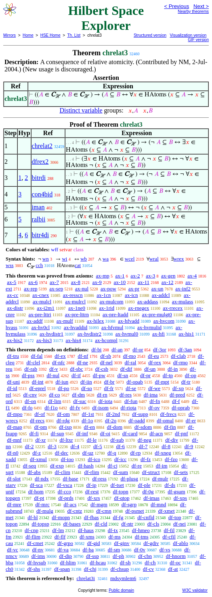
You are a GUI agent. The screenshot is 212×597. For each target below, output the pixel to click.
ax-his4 (73, 340)
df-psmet (134, 511)
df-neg (144, 440)
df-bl (32, 517)
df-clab (178, 356)
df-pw (99, 375)
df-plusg (129, 479)
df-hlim (68, 562)
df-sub (117, 440)
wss (10, 265)
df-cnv (30, 395)
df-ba (88, 550)
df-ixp (65, 427)
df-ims (38, 556)
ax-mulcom (111, 301)
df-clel (33, 362)
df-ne (82, 362)
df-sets (181, 472)
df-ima (151, 395)
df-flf (60, 537)
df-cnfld (145, 517)
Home (28, 35)
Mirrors (9, 35)
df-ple (144, 485)
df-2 (29, 446)
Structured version (150, 35)
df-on (30, 401)
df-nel (106, 362)
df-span (62, 569)
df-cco (64, 491)
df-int (38, 382)
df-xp (178, 388)
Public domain (121, 590)
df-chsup (120, 569)
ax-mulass (182, 301)
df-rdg (63, 420)
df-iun (61, 382)
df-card (130, 433)
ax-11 (143, 282)
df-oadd (136, 420)
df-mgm (98, 504)
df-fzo (171, 459)
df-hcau (98, 562)
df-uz (87, 453)
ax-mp (102, 276)
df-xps (180, 498)
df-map (14, 427)
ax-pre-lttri (39, 314)
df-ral (130, 362)
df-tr (186, 382)
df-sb (105, 356)
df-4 (75, 446)
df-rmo (180, 362)
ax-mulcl (42, 301)
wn (45, 259)
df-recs (37, 420)
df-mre (14, 504)
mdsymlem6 (123, 578)
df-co (54, 395)
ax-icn (131, 295)
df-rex (154, 362)
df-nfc (58, 362)
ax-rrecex (173, 308)
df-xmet (166, 511)
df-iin (86, 382)
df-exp (57, 466)
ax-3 (150, 276)
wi (64, 259)
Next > (201, 6)
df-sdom (143, 427)
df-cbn (145, 556)
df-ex (60, 356)
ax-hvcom (163, 321)
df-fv (75, 408)
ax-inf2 (183, 289)
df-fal (37, 356)
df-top (174, 517)
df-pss (28, 375)
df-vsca (64, 485)
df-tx (113, 530)
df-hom (36, 491)
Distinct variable (80, 110)
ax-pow (108, 289)
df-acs (70, 504)
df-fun (131, 401)
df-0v (139, 550)
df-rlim (91, 472)
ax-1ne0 (76, 308)
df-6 (120, 446)
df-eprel (37, 388)
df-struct (151, 472)
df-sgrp (129, 504)
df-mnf (14, 440)
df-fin (170, 427)
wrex (179, 259)
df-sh (125, 562)
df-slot (14, 479)
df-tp (168, 375)
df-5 (97, 446)
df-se (131, 388)
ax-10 (120, 282)
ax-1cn (104, 295)
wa (106, 259)
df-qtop (121, 498)
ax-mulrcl (75, 301)
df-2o (110, 420)
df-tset (117, 485)
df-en (89, 427)
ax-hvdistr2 (89, 334)
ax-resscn (73, 295)
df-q (111, 453)
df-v (53, 369)
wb (83, 259)
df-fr (109, 388)
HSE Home (50, 35)
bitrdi (39, 177)
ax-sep (56, 289)
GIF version (198, 40)
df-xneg (163, 453)
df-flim (32, 537)
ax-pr (133, 289)
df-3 (52, 446)
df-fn (154, 401)
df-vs (165, 550)
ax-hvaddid (75, 327)
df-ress (99, 479)
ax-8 (75, 282)
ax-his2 (14, 340)
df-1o (87, 420)
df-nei (179, 524)
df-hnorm (176, 556)
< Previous (176, 6)
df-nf (83, 356)
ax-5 (11, 282)
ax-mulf (65, 321)
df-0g (147, 491)
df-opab (134, 382)
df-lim (54, 401)
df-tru (13, 356)
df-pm (40, 427)
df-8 (166, 446)
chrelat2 (42, 145)
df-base (70, 479)
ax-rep (30, 289)
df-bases (71, 524)
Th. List (74, 35)
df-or (137, 350)
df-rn (102, 395)
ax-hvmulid (149, 327)
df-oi (105, 433)
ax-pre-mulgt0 (157, 314)
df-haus (86, 530)
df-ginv (121, 543)
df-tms (142, 537)
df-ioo (67, 459)
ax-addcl (161, 295)
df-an (116, 350)
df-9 (189, 446)
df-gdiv (151, 543)
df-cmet (35, 543)
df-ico (94, 459)
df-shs (33, 569)
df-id (12, 388)
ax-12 (168, 282)
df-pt (39, 498)
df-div (171, 440)
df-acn (156, 433)
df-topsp (40, 524)
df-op (190, 375)
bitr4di (40, 235)
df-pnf (181, 433)
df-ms (115, 537)
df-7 (143, 446)
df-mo (129, 356)
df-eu (153, 356)
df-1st (88, 414)
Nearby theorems (193, 11)
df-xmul (38, 459)
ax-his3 (44, 340)
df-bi (96, 350)
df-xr (40, 440)
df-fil (169, 530)
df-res (126, 395)
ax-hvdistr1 (51, 334)
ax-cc (12, 295)
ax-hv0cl (40, 327)
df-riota (128, 408)
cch (39, 265)
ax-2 (135, 276)
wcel (130, 259)
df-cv (148, 569)
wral (154, 259)
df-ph (118, 556)
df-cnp (31, 530)
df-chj (90, 569)
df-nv (37, 550)
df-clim (62, 472)
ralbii (39, 219)
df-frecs (168, 414)
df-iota (106, 401)
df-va (62, 550)
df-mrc (42, 504)
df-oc (175, 562)
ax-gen (168, 276)
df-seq (29, 466)
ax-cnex (40, 295)
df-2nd (113, 414)
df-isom (100, 408)
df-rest (92, 491)
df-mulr (160, 479)
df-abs (34, 472)
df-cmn (103, 511)
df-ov (154, 408)
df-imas (151, 498)
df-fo (27, 408)
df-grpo (65, 543)
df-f (176, 401)
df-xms (87, 537)
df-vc (12, 550)
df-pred (177, 395)
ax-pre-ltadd (115, 314)
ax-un (157, 289)
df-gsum (176, 491)
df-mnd (158, 504)
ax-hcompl (106, 340)
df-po (63, 388)
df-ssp (92, 556)
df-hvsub (36, 562)
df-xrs (93, 498)
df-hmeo (141, 530)
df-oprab (181, 408)
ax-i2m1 (45, 308)
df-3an (185, 350)
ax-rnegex (138, 308)
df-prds (65, 498)
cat (78, 265)
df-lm (58, 530)
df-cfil (168, 537)
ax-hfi (158, 334)
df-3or (159, 350)
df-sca (36, 485)
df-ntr (127, 524)
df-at (173, 569)
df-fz (146, 459)
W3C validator (195, 590)
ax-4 (192, 276)
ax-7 (54, 282)
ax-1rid (106, 308)
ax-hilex (95, 321)
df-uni (13, 382)
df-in (173, 369)
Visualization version (188, 35)
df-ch (150, 562)
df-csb (102, 369)
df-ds (169, 485)
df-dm (78, 395)
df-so (86, 388)
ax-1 (120, 276)
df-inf (82, 433)
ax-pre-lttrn (77, 314)
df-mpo (14, 414)
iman (38, 207)
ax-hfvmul (112, 327)
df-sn (123, 375)
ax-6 (33, 282)
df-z (36, 453)
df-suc (79, 401)
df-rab (30, 369)
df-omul (165, 420)
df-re (137, 466)
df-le (92, 440)
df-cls (153, 524)
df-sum (120, 472)
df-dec (61, 453)
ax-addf (35, 321)
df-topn (120, 491)
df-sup (57, 433)
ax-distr (15, 308)
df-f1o (51, 408)
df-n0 (12, 453)
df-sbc (76, 369)
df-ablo (180, 543)
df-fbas (91, 517)
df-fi (34, 433)
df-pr (145, 375)
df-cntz (74, 511)
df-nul (52, 375)
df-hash (86, 466)
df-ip (91, 485)
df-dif (126, 369)
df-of (39, 414)
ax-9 (97, 282)
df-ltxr (66, 440)
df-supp (140, 414)
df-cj (112, 466)
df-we (154, 388)
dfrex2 (40, 161)
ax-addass (147, 301)
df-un (149, 369)
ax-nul (81, 289)
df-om (63, 414)
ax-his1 (186, 334)
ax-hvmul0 (126, 334)
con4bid (42, 194)
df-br (109, 382)
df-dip (65, 556)
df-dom (114, 427)
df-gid (93, 543)
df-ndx (42, 479)
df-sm (114, 550)
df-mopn (61, 517)
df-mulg (44, 511)
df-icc (120, 459)
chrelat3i (85, 578)
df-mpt (162, 382)
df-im (162, 466)
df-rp (135, 453)
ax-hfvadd (128, 321)
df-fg (118, 517)
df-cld (101, 524)
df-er (191, 420)
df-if (76, 375)
